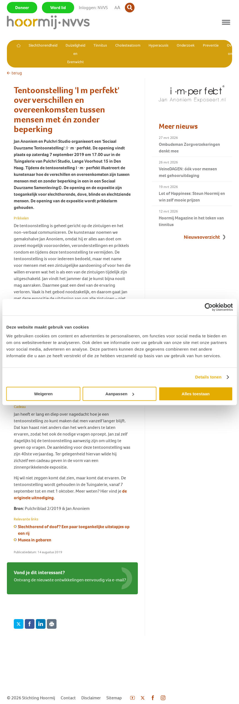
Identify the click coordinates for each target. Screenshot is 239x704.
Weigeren (43, 393)
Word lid (58, 7)
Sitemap (114, 698)
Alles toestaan (196, 393)
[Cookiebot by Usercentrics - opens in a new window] (208, 307)
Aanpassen (119, 393)
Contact (68, 698)
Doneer (22, 7)
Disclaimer (91, 698)
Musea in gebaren (34, 540)
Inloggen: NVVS (93, 7)
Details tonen (208, 377)
